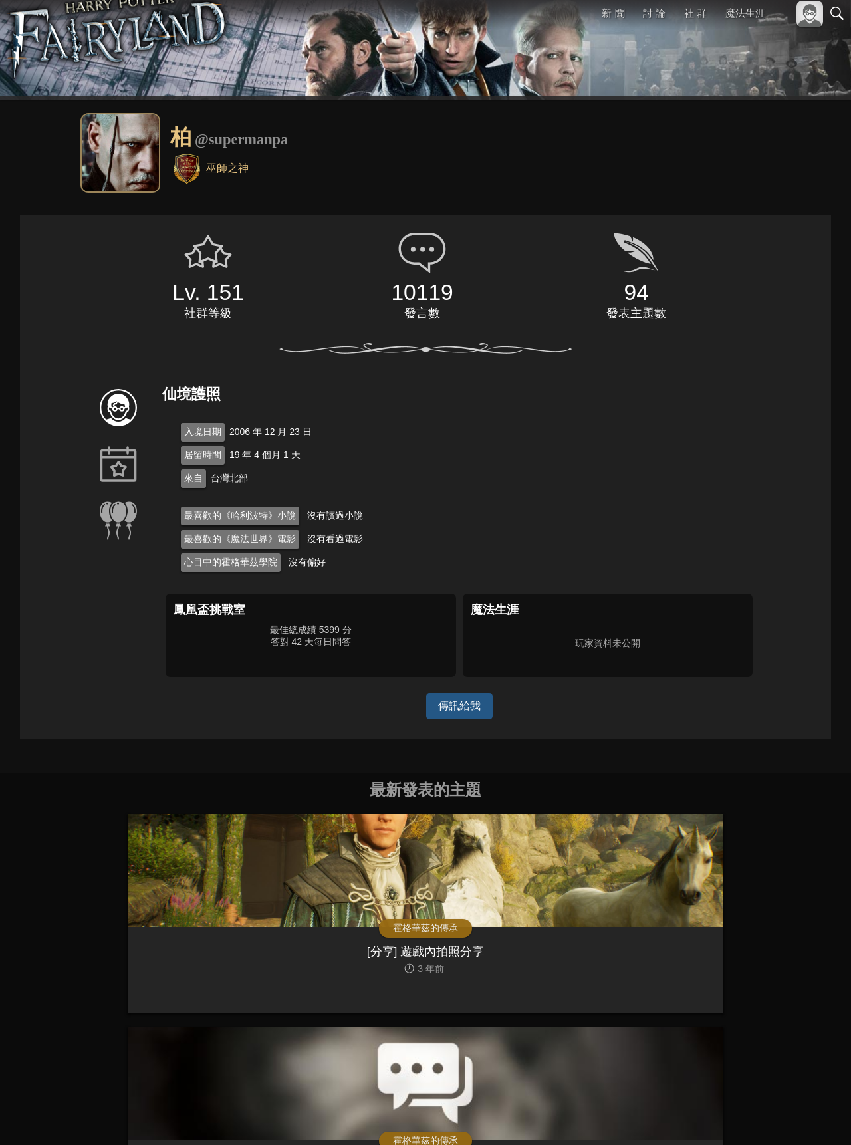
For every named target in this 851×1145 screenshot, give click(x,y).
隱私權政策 (768, 1117)
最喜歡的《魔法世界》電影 (240, 538)
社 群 (695, 13)
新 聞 (613, 13)
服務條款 (720, 1117)
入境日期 (202, 431)
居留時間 (202, 454)
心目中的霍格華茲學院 (230, 562)
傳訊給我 (459, 705)
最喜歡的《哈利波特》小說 (240, 515)
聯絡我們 (815, 1117)
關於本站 (677, 1117)
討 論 (655, 13)
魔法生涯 (745, 13)
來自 (193, 478)
